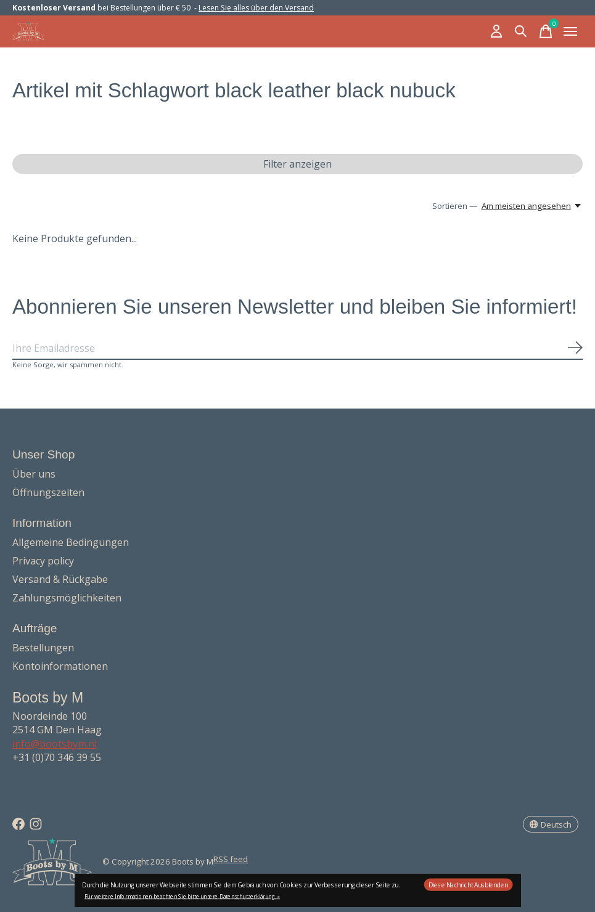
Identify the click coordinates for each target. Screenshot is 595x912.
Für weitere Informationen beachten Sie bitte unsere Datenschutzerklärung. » (182, 896)
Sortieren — (454, 205)
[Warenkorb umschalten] (545, 31)
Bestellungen (43, 647)
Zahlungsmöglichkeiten (66, 598)
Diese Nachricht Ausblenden (468, 885)
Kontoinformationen (60, 666)
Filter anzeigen (297, 164)
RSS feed (230, 859)
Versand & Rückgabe (60, 579)
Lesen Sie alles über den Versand (256, 7)
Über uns (33, 474)
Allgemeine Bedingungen (70, 542)
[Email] (297, 349)
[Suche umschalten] (521, 31)
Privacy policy (43, 561)
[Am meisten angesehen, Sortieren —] (532, 205)
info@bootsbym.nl (54, 744)
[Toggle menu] (570, 31)
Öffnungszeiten (48, 492)
